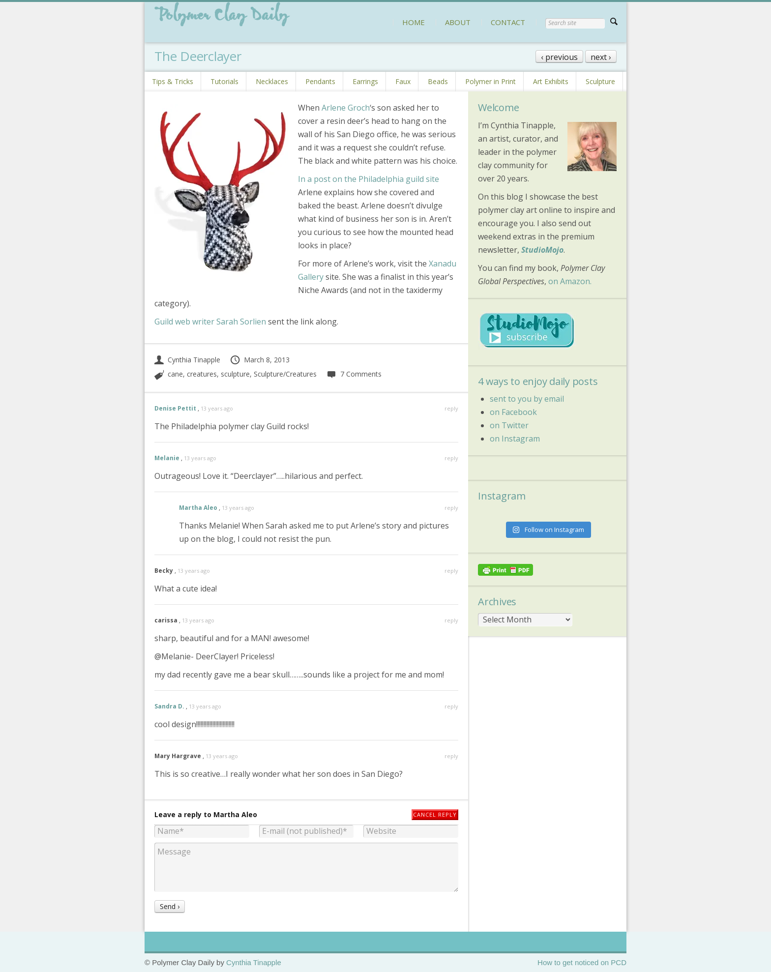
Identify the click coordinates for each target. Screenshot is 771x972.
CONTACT (508, 22)
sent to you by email (527, 398)
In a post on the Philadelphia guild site (368, 179)
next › (601, 57)
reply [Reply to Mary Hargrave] (451, 756)
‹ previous (559, 57)
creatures (202, 374)
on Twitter (509, 425)
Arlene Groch (345, 107)
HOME (413, 22)
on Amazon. (570, 281)
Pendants (320, 81)
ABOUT (458, 22)
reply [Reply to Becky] (451, 570)
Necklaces (272, 81)
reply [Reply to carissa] (451, 620)
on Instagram (515, 438)
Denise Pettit (175, 408)
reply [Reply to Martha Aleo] (451, 507)
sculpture (235, 374)
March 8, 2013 (259, 359)
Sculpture (600, 81)
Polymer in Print (490, 81)
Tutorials (224, 81)
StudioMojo (542, 249)
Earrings (365, 81)
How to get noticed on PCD (581, 962)
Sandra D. (169, 706)
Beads (438, 81)
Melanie (166, 458)
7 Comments (353, 374)
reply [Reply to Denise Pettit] (451, 408)
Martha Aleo (198, 507)
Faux (403, 81)
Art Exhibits (550, 81)
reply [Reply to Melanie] (451, 458)
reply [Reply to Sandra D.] (451, 706)
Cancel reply (435, 814)
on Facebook (513, 412)
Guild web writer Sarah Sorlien (210, 321)
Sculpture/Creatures (285, 374)
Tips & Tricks (172, 81)
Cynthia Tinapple (187, 359)
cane (175, 374)
